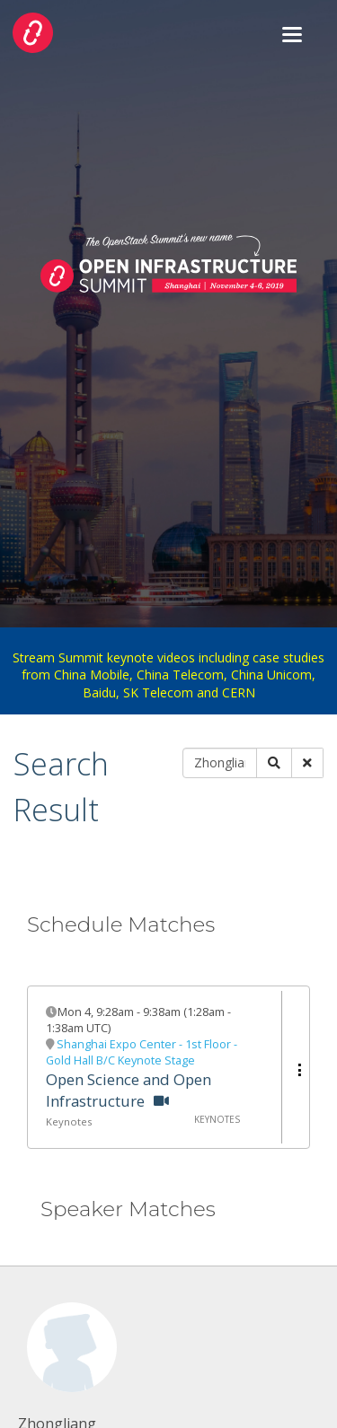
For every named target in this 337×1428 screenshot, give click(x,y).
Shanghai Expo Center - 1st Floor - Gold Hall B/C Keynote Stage (141, 1052)
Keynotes (69, 1121)
